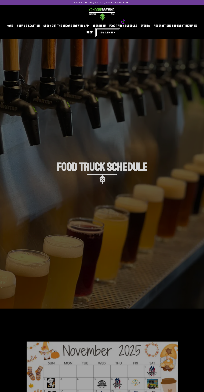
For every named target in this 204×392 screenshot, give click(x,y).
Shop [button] (89, 32)
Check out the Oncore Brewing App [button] (66, 26)
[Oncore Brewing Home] (102, 14)
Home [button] (10, 26)
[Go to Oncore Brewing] (100, 2)
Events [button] (145, 26)
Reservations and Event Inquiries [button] (175, 26)
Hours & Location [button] (28, 26)
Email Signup (107, 32)
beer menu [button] (99, 26)
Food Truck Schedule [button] (123, 26)
